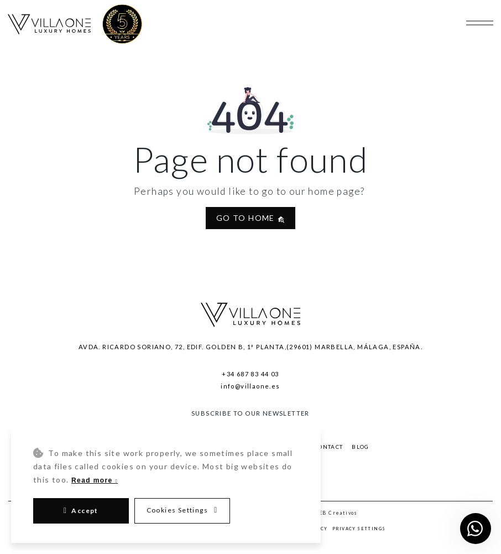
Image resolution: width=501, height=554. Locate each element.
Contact (328, 447)
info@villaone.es (250, 386)
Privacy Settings (358, 528)
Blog (360, 447)
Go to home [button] (250, 217)
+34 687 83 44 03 (250, 373)
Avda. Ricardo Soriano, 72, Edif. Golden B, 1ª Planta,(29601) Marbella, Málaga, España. (250, 346)
